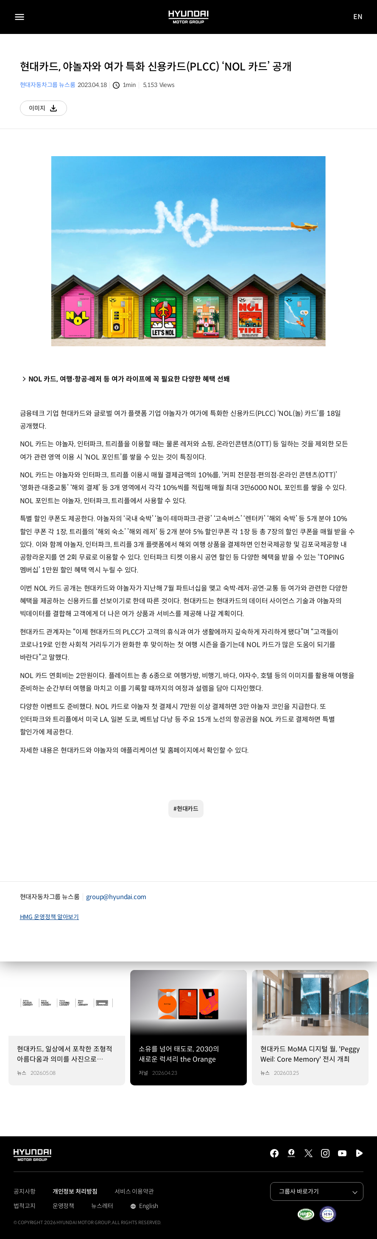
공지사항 (25, 1191)
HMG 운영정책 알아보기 (49, 917)
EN (358, 17)
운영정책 (64, 1206)
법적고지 (25, 1206)
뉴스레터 (102, 1206)
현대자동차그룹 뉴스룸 (47, 85)
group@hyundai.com (116, 897)
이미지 (48, 110)
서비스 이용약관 (134, 1191)
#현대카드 (186, 809)
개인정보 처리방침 (75, 1191)
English (147, 1206)
